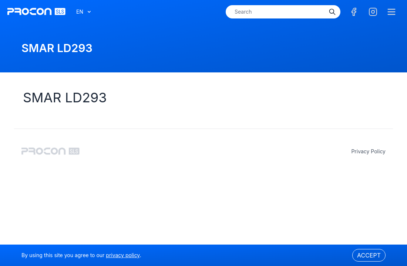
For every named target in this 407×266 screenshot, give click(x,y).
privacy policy (368, 151)
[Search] (332, 11)
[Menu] (391, 12)
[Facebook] (353, 11)
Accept (369, 255)
